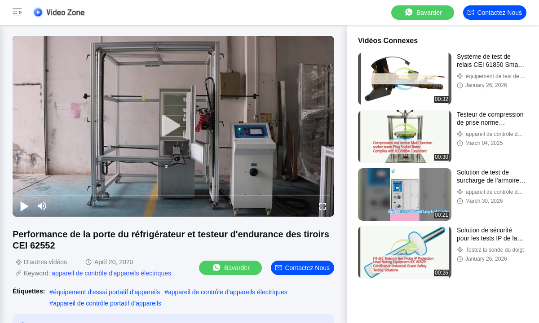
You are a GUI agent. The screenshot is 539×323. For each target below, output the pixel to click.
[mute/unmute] (42, 206)
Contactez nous (495, 12)
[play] (173, 126)
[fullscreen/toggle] (322, 206)
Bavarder (423, 12)
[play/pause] (24, 206)
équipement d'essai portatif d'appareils (106, 292)
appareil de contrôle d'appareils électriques (111, 273)
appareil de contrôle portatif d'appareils (107, 303)
